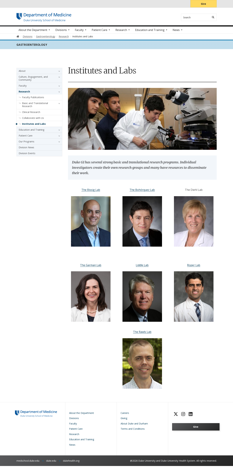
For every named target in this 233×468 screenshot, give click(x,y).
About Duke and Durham (134, 425)
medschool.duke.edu (27, 462)
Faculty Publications (33, 99)
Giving (124, 420)
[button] (58, 73)
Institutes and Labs (34, 125)
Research (121, 32)
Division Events (27, 155)
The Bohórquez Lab (142, 192)
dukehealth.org (71, 462)
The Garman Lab (90, 267)
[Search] (213, 17)
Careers (125, 414)
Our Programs (26, 143)
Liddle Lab (142, 267)
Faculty (79, 32)
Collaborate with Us (33, 120)
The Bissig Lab (90, 192)
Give (203, 3)
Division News (26, 149)
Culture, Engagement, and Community (33, 80)
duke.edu (51, 462)
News (176, 32)
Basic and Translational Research (35, 107)
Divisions (61, 32)
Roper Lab (193, 267)
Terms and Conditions (133, 430)
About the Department (33, 32)
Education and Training (150, 32)
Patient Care (99, 32)
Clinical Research (31, 114)
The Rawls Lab (142, 334)
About (22, 72)
